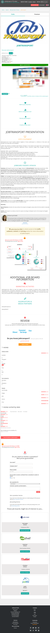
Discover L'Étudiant (25, 572)
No (14, 484)
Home (3, 9)
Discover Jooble (25, 593)
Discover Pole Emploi (25, 530)
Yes (11, 484)
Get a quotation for (14, 488)
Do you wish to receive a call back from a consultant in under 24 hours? (24, 482)
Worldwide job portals (15, 614)
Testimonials (35, 622)
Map (34, 2)
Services (38, 1)
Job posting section (16, 512)
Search (30, 2)
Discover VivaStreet (25, 551)
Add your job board (34, 5)
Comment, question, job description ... (18, 492)
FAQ (34, 614)
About (35, 609)
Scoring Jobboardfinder (15, 613)
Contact (34, 616)
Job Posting (15, 624)
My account (42, 5)
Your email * (13, 468)
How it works (24, 1)
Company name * (14, 472)
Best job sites (15, 609)
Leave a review (25, 350)
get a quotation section (18, 505)
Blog (34, 610)
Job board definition (15, 616)
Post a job (44, 1)
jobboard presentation (25, 229)
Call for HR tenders (15, 623)
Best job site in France (14, 9)
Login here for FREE (16, 235)
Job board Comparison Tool (15, 611)
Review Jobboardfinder (35, 624)
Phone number (13, 476)
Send (38, 498)
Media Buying (15, 622)
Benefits (15, 610)
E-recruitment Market (15, 615)
